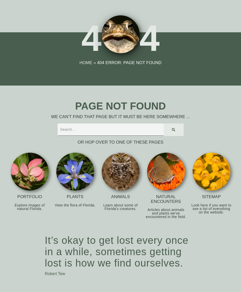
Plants (75, 196)
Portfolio (29, 196)
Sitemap (211, 196)
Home (85, 62)
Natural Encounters (166, 199)
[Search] (173, 130)
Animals (120, 196)
